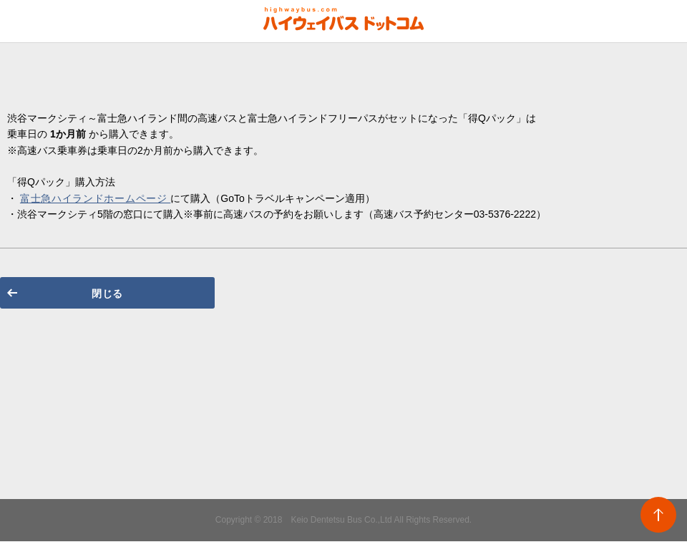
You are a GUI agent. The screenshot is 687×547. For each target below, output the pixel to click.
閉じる (107, 293)
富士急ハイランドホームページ (95, 198)
